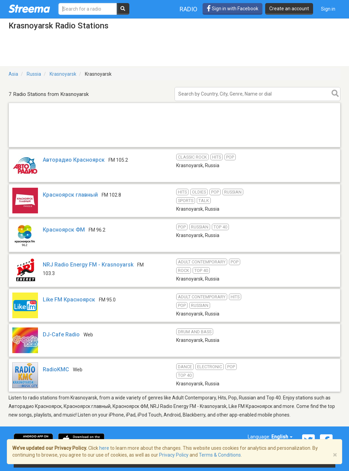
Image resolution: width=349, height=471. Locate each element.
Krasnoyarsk (63, 74)
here (104, 448)
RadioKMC (56, 369)
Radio (188, 9)
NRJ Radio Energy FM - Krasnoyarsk (88, 264)
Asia (13, 74)
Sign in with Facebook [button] (232, 8)
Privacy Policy (174, 455)
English (282, 436)
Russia (34, 74)
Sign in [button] (328, 9)
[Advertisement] (174, 147)
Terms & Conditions (220, 455)
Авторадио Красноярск (74, 160)
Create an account (289, 8)
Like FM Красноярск (69, 299)
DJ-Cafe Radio (61, 334)
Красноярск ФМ (64, 229)
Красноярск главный (70, 194)
